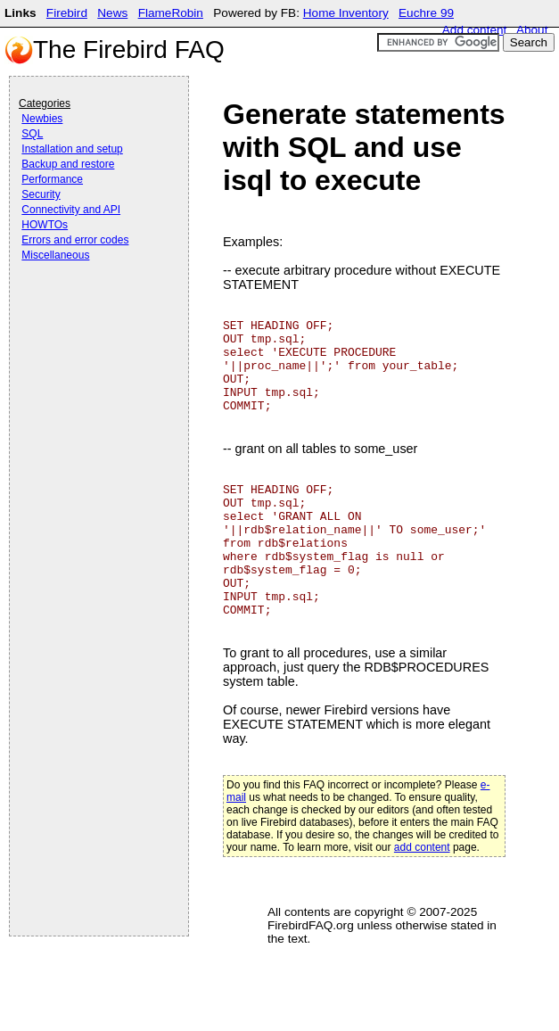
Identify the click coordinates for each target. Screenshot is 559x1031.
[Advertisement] (90, 314)
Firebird (66, 13)
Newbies (41, 118)
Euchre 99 (426, 13)
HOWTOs (44, 225)
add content (422, 847)
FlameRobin (170, 13)
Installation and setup (71, 149)
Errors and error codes (74, 240)
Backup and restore (67, 164)
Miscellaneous (55, 255)
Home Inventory (346, 13)
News (112, 13)
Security (40, 194)
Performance (52, 179)
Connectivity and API (70, 209)
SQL (32, 134)
